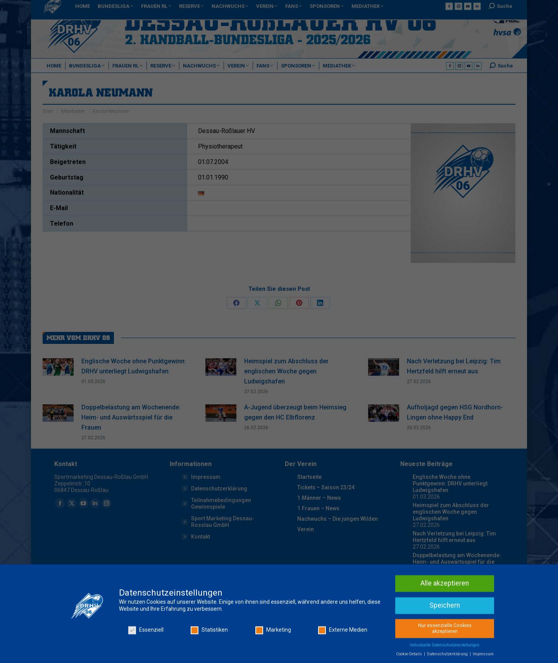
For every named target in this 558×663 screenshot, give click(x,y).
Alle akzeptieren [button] (444, 622)
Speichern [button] (444, 644)
